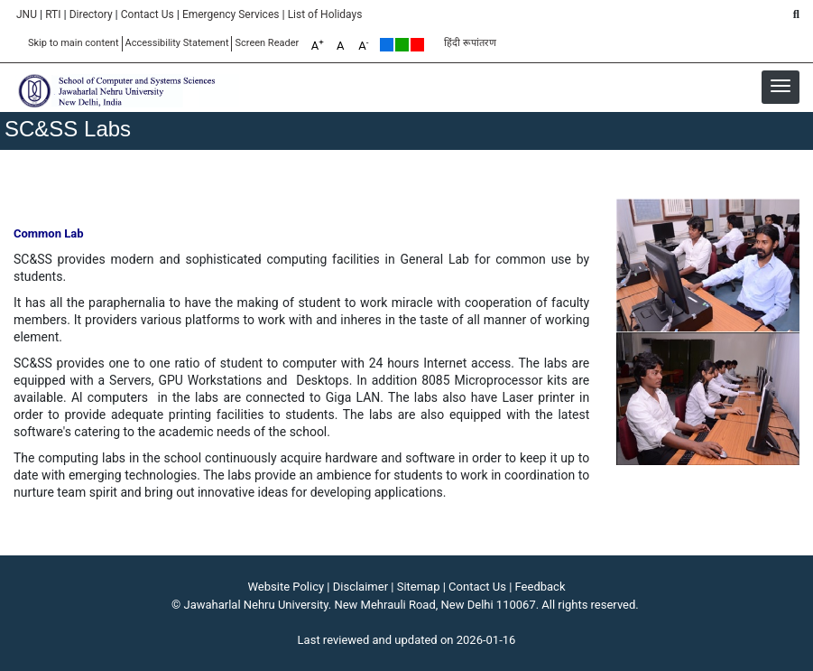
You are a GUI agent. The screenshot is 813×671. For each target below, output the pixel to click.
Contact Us (147, 14)
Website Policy (286, 586)
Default (386, 44)
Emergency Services (231, 14)
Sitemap (418, 586)
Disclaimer (360, 586)
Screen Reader (267, 43)
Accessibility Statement (177, 43)
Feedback (540, 586)
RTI (52, 14)
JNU (26, 14)
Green (402, 44)
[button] (780, 85)
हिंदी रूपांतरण (470, 43)
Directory (91, 14)
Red (417, 44)
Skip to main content (73, 43)
